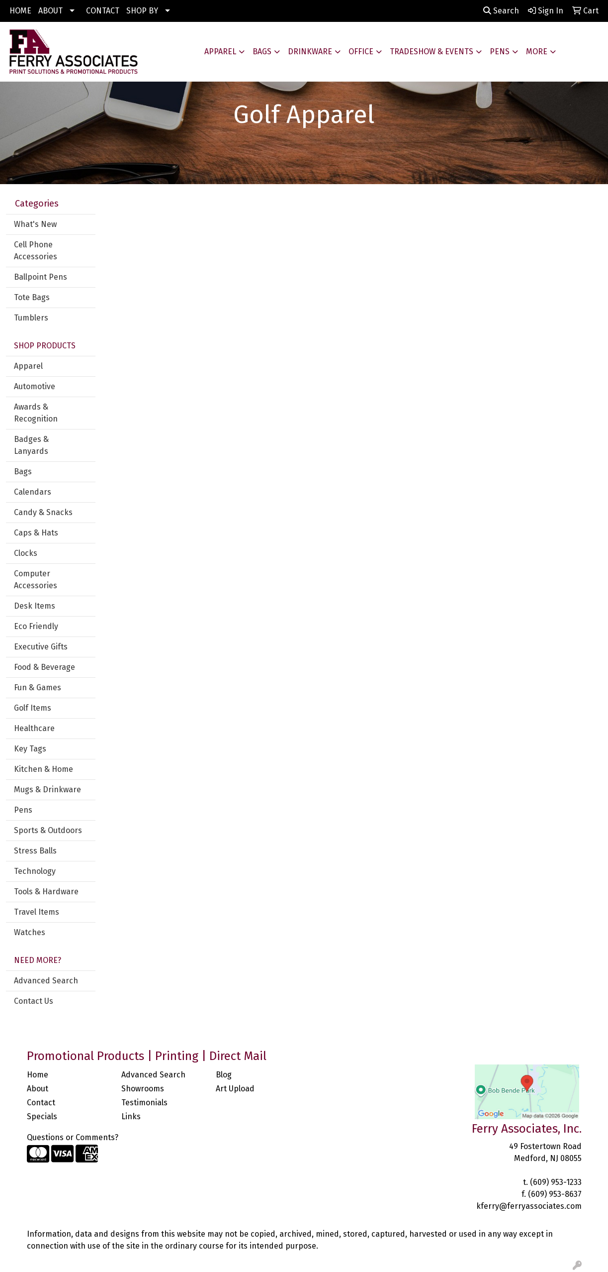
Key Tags (30, 748)
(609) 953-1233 (556, 1182)
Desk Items (34, 606)
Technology (35, 871)
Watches (29, 932)
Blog (224, 1074)
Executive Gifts (41, 646)
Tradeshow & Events (431, 51)
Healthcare (34, 728)
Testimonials (144, 1102)
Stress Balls (35, 850)
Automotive (34, 386)
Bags (262, 51)
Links (131, 1116)
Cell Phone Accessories (35, 250)
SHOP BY (142, 10)
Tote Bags (32, 297)
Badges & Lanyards (31, 445)
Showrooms (142, 1088)
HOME (20, 10)
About (37, 1088)
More (536, 51)
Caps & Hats (36, 532)
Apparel (220, 51)
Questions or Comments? (72, 1137)
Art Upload (235, 1088)
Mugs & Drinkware (47, 789)
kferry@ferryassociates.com (529, 1206)
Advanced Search (46, 980)
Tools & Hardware (46, 891)
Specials (42, 1116)
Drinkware (310, 51)
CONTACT (102, 10)
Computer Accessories (35, 579)
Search (501, 10)
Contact (41, 1102)
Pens (500, 51)
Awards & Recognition (36, 413)
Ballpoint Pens (40, 277)
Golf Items (32, 708)
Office (360, 51)
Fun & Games (37, 687)
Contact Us (33, 1001)
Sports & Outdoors (48, 830)
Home (37, 1074)
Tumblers (31, 317)
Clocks (25, 553)
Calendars (32, 492)
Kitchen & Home (43, 769)
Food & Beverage (44, 667)
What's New (35, 224)
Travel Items (36, 912)
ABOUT (50, 10)
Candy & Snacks (43, 512)
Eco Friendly (36, 626)
